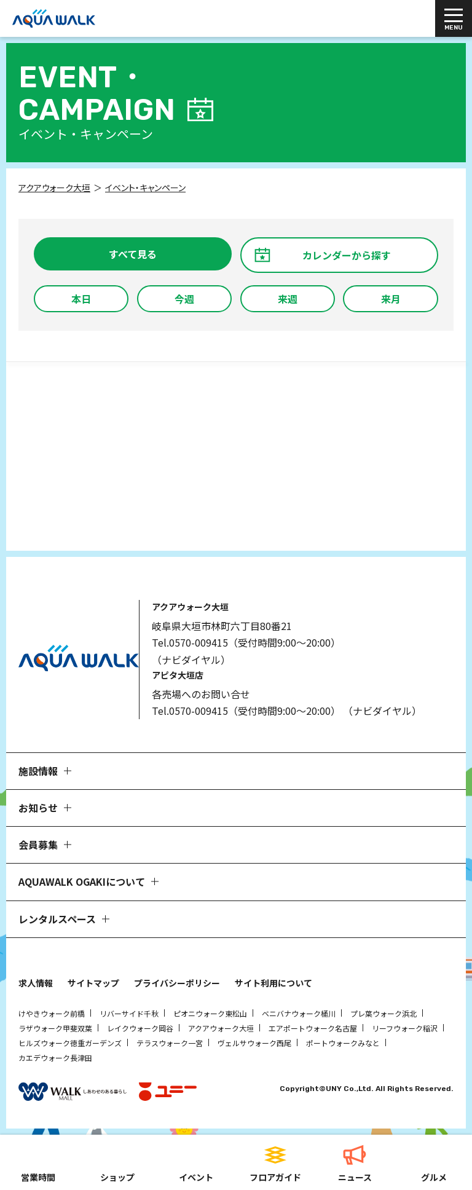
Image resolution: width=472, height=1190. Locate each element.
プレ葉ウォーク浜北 (383, 1013)
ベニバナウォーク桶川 (299, 1013)
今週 (184, 298)
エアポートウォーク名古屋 (313, 1028)
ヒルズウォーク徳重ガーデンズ (70, 1043)
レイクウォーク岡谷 (140, 1028)
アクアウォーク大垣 (221, 1028)
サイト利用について (273, 983)
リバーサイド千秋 (129, 1013)
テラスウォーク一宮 (169, 1043)
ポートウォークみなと (343, 1043)
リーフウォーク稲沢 (405, 1028)
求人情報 (35, 983)
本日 (81, 298)
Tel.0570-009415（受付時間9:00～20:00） (246, 642)
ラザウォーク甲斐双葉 (55, 1028)
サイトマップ (93, 983)
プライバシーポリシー (177, 983)
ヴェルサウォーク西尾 (254, 1043)
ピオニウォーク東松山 (210, 1013)
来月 (391, 298)
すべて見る (133, 253)
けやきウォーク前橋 (51, 1013)
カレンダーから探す (346, 255)
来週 (287, 298)
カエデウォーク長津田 (55, 1057)
